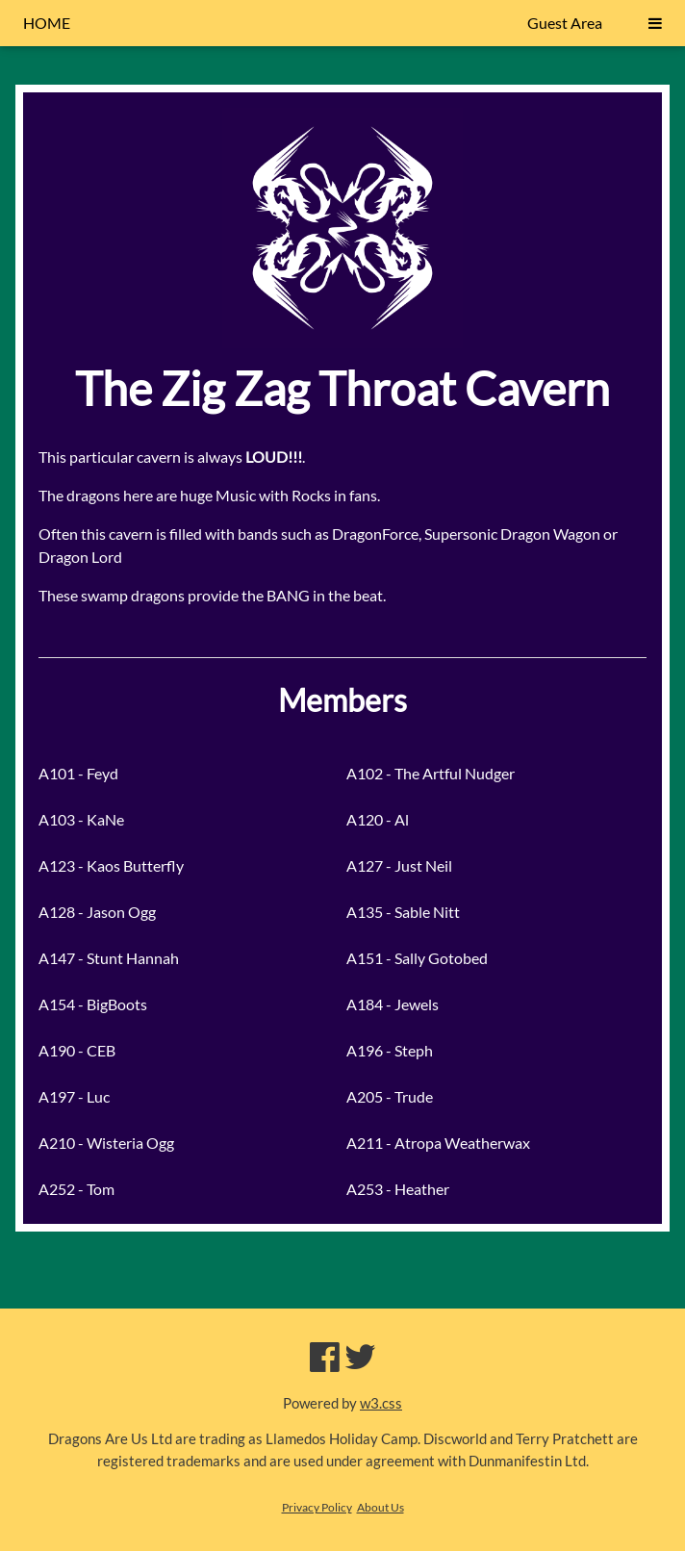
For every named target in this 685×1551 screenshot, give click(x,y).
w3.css (381, 1402)
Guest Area (564, 22)
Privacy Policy (317, 1507)
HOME (46, 22)
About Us (380, 1507)
